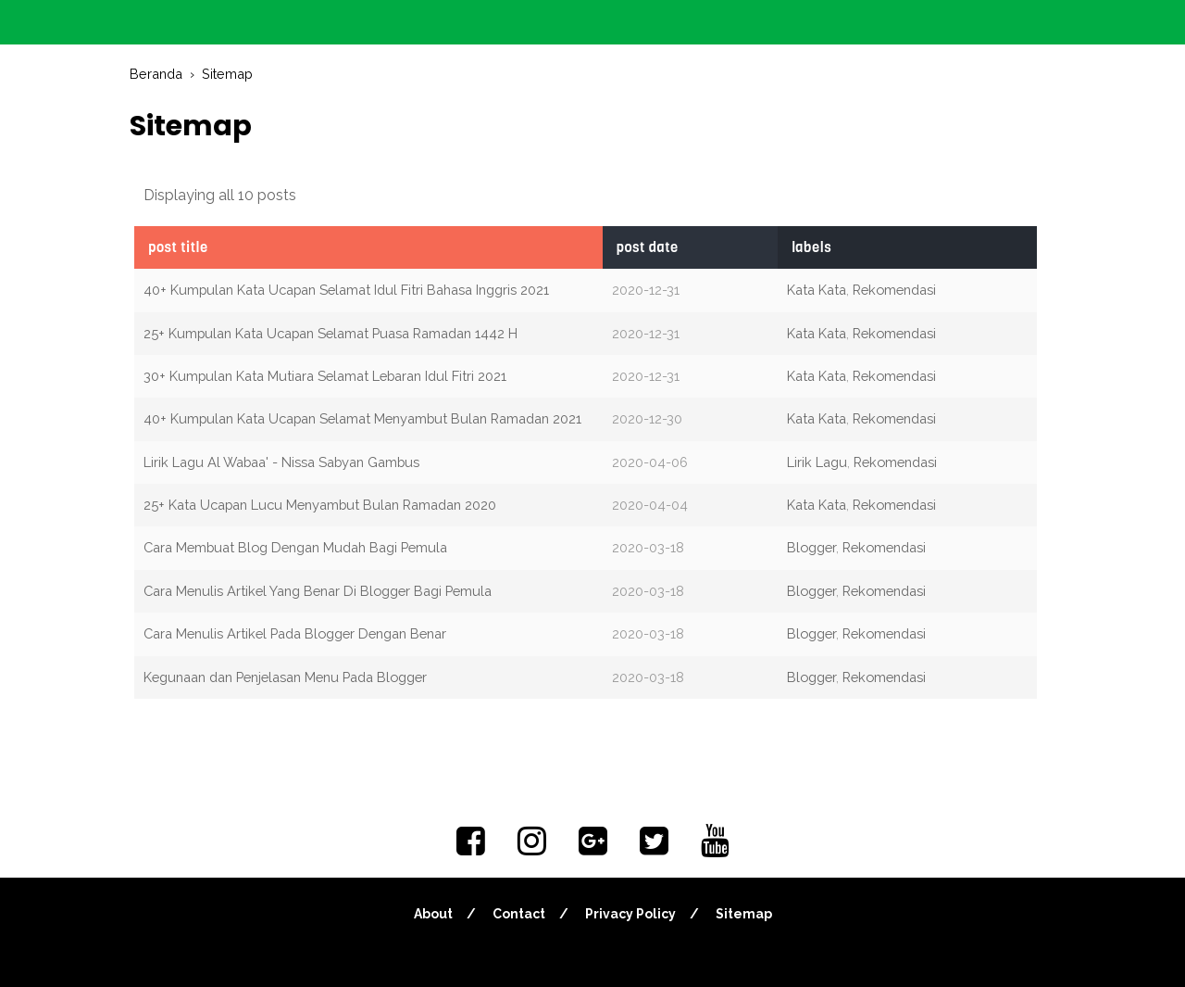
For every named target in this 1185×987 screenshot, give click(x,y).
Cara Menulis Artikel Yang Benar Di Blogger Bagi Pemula (317, 591)
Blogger (811, 547)
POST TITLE (178, 247)
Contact (519, 913)
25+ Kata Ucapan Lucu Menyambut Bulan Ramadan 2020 (319, 504)
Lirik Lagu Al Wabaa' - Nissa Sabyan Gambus (281, 462)
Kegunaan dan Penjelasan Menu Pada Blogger (285, 677)
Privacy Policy (630, 913)
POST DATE (648, 247)
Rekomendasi (894, 289)
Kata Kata (816, 289)
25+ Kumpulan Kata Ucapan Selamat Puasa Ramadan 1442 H (330, 333)
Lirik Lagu (817, 462)
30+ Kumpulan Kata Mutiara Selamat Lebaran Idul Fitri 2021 (324, 376)
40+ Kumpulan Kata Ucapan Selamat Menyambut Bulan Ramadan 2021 (362, 418)
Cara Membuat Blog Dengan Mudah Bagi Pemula (295, 547)
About (433, 913)
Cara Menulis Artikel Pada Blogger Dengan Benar (294, 633)
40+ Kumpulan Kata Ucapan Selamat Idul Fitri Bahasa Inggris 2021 (346, 289)
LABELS (811, 247)
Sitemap (744, 913)
